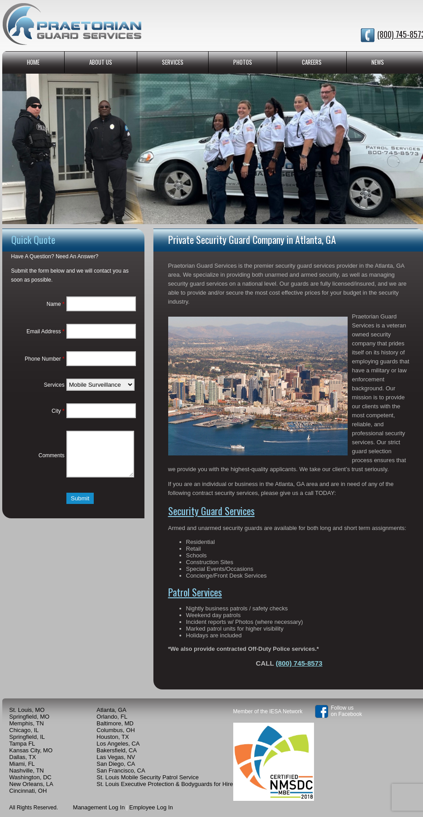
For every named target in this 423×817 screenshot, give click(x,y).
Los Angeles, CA (118, 743)
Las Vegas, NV (115, 757)
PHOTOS (242, 61)
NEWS (377, 61)
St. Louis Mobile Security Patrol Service (147, 777)
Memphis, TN (26, 723)
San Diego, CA (115, 763)
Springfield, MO (29, 716)
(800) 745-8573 (299, 663)
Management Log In (99, 807)
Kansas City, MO (31, 750)
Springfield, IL (27, 736)
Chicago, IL (24, 730)
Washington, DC (30, 777)
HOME (33, 61)
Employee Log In (151, 807)
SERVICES (172, 61)
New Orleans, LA (31, 784)
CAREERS (312, 61)
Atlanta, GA (111, 710)
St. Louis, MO (27, 710)
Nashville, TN (26, 770)
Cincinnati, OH (28, 790)
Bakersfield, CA (116, 750)
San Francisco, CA (120, 770)
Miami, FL (22, 763)
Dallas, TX (22, 757)
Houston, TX (112, 736)
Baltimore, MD (114, 723)
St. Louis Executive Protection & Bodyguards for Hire (164, 784)
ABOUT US (100, 61)
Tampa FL (22, 743)
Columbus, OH (115, 730)
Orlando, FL (111, 716)
